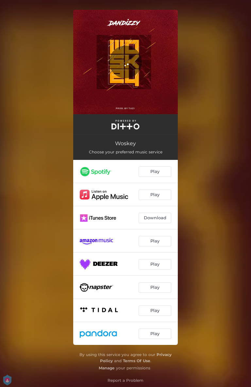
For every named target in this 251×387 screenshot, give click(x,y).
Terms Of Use (136, 360)
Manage (107, 367)
